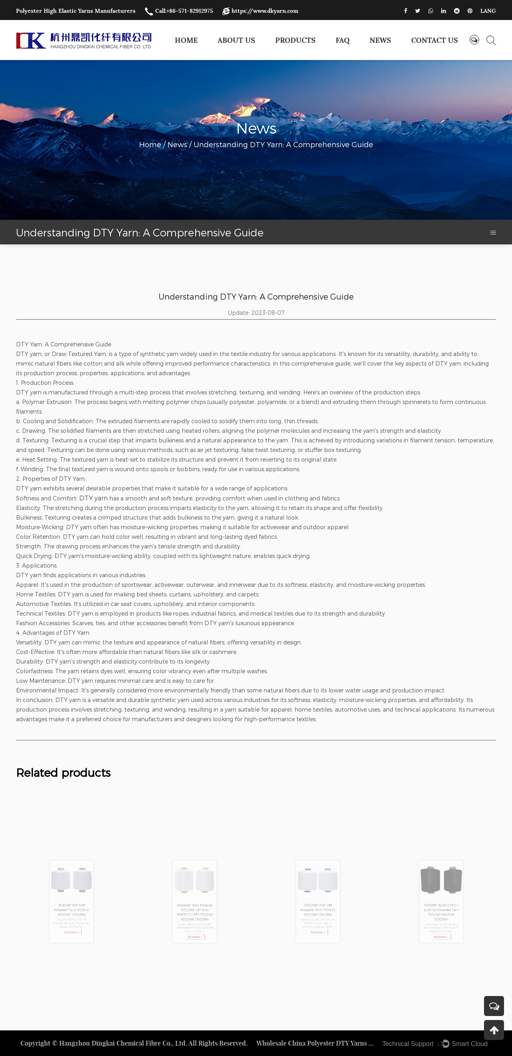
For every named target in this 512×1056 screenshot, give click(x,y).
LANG (488, 10)
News (380, 40)
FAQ (343, 40)
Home (186, 40)
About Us (236, 40)
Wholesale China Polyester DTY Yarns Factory (316, 1043)
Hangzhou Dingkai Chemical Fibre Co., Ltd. (123, 1043)
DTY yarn (93, 498)
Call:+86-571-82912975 (179, 10)
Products (295, 40)
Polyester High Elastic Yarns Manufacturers (76, 10)
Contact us (434, 40)
